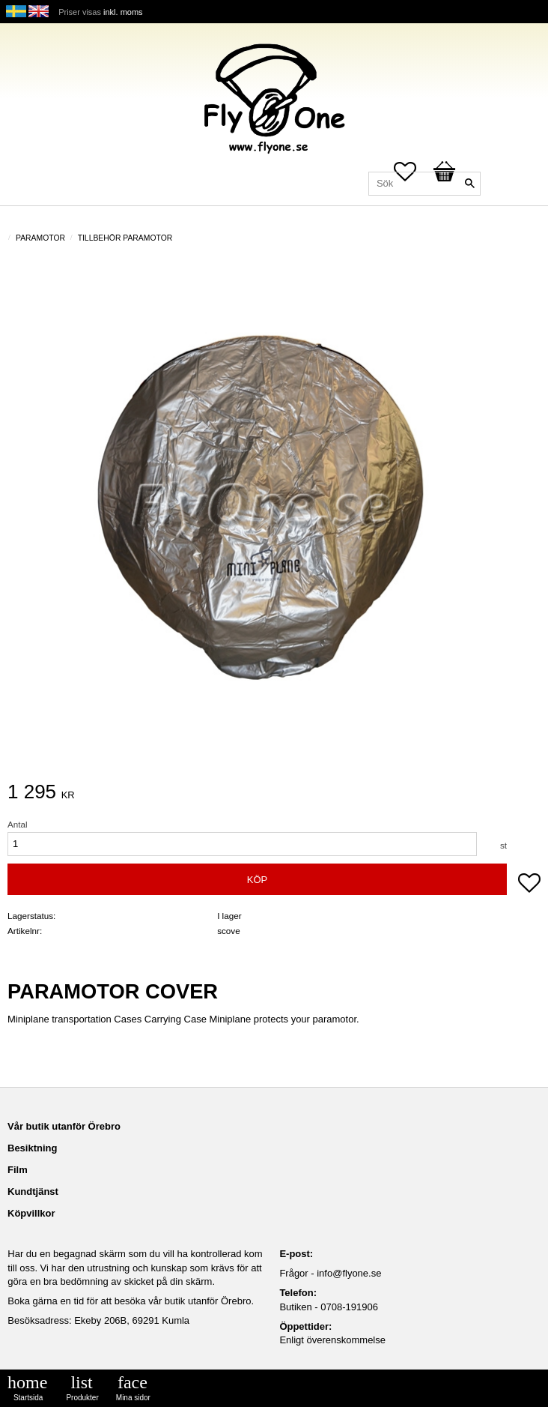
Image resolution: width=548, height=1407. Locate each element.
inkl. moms (123, 11)
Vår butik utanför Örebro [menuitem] (64, 1126)
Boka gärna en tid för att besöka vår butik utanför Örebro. (130, 1301)
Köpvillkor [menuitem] (31, 1213)
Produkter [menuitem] (82, 1398)
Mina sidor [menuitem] (133, 1398)
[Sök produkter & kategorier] (424, 184)
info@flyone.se (349, 1273)
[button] (529, 884)
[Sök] (469, 183)
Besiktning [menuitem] (32, 1148)
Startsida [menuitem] (28, 1398)
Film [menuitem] (17, 1169)
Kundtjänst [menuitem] (32, 1191)
